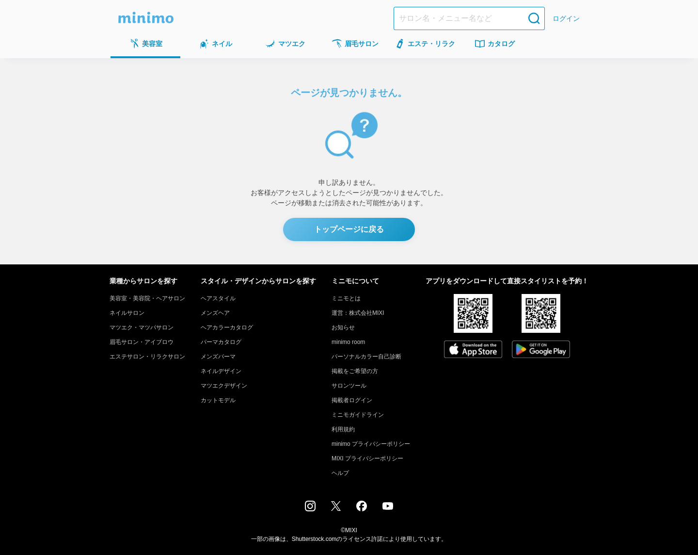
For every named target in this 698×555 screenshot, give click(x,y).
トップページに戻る (349, 229)
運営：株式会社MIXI (358, 313)
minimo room (348, 342)
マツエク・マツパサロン (142, 327)
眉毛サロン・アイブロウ (142, 342)
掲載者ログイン (352, 400)
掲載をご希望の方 (355, 371)
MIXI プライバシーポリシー (367, 458)
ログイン (566, 18)
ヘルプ (340, 473)
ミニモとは (346, 298)
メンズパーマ (218, 356)
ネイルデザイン (221, 371)
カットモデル (218, 400)
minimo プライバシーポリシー (371, 444)
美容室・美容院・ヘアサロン (147, 298)
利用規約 (343, 429)
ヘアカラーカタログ (227, 327)
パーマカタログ (221, 342)
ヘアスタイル (218, 298)
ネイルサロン (127, 313)
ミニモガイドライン (358, 414)
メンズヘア (215, 313)
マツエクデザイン (224, 385)
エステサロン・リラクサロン (147, 356)
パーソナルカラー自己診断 (366, 356)
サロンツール (349, 385)
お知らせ (343, 327)
